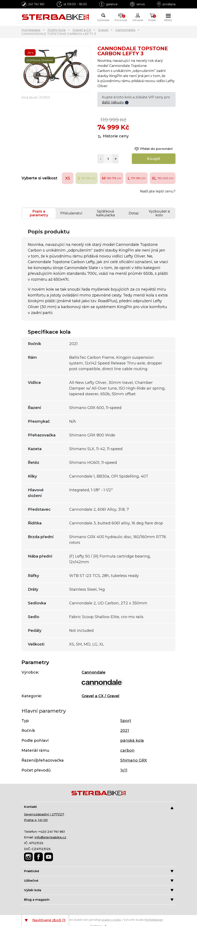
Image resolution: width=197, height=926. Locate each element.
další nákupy (115, 102)
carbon (127, 750)
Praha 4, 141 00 (36, 820)
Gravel (103, 30)
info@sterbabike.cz (50, 837)
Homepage (31, 30)
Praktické (98, 871)
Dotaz (134, 213)
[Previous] (28, 69)
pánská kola (132, 740)
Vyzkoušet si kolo (159, 213)
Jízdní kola (56, 30)
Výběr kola (98, 890)
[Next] (84, 69)
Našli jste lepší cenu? (157, 191)
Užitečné (98, 881)
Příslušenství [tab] (71, 213)
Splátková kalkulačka (105, 213)
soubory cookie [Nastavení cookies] (111, 919)
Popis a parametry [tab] (39, 213)
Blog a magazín (98, 900)
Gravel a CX (82, 30)
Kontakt (98, 807)
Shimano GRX (133, 760)
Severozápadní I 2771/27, (44, 814)
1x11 (123, 770)
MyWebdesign (153, 919)
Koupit (153, 158)
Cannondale (125, 30)
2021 (124, 730)
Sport (125, 720)
